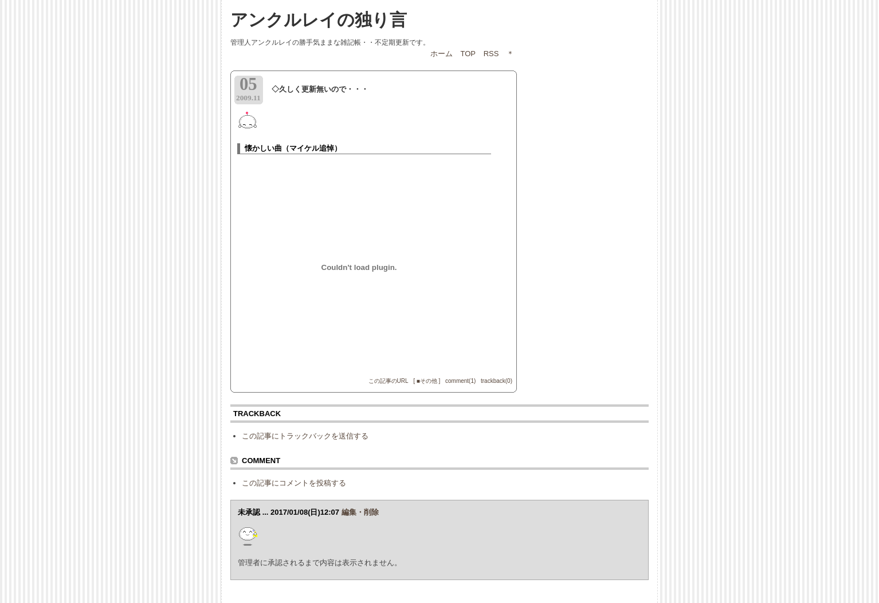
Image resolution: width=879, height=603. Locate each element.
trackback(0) (496, 381)
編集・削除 (360, 512)
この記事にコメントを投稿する (294, 483)
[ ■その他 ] (426, 381)
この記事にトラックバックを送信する (305, 436)
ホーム (441, 53)
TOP (468, 53)
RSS (491, 53)
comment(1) (460, 381)
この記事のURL (388, 381)
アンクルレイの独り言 (318, 19)
